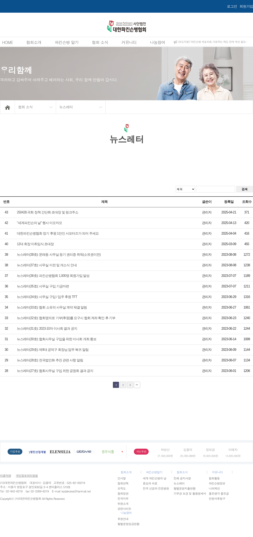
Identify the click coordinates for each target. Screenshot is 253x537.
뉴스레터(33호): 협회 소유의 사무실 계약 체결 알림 (52, 307)
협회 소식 (100, 42)
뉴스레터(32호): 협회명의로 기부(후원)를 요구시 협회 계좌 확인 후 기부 (66, 318)
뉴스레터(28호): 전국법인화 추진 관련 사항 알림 (50, 360)
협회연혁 (122, 483)
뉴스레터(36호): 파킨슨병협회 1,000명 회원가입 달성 (53, 275)
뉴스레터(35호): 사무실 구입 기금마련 (43, 286)
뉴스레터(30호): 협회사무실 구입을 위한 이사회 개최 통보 (56, 339)
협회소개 (33, 42)
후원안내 (122, 519)
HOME (7, 42)
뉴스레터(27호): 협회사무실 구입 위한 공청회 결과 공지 (55, 371)
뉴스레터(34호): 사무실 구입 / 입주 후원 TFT (47, 297)
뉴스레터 (179, 483)
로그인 (232, 6)
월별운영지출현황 (184, 488)
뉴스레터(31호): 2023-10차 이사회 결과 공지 (47, 328)
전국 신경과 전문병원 (156, 488)
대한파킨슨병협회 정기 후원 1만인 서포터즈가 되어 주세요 (58, 233)
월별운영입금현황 (128, 524)
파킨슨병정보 (217, 483)
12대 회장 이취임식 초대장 (35, 244)
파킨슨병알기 (154, 472)
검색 (245, 189)
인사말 (121, 478)
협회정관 (122, 493)
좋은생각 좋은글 (219, 493)
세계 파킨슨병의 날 (154, 478)
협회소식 (182, 472)
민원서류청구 (217, 498)
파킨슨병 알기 (66, 42)
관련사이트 (124, 509)
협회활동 (214, 478)
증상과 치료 (150, 483)
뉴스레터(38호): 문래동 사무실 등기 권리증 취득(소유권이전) (59, 254)
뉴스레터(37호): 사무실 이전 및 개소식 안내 (47, 265)
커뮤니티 (129, 42)
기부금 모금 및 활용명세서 (190, 493)
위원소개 (122, 503)
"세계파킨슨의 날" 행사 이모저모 (39, 223)
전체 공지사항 (182, 478)
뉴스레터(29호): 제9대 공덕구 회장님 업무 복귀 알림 (53, 349)
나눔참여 (157, 42)
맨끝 (137, 385)
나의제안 (214, 488)
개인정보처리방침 (27, 475)
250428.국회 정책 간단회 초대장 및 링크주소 (47, 212)
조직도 (121, 488)
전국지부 (122, 498)
